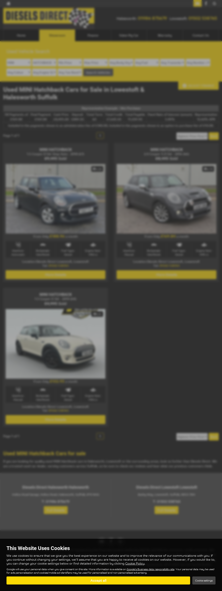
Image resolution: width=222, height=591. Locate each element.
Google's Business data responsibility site (150, 569)
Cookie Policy (134, 563)
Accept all (98, 580)
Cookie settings (204, 580)
